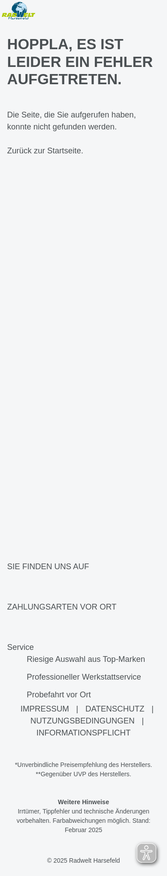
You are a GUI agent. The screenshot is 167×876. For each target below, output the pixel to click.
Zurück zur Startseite (44, 150)
